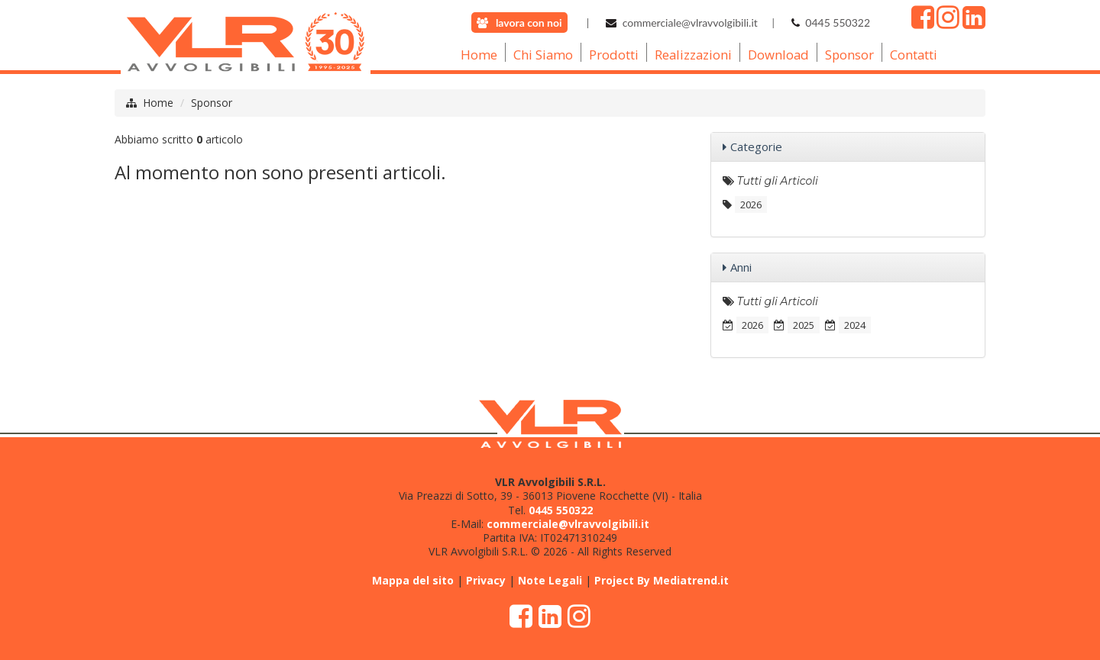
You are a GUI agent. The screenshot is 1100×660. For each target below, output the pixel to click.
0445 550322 (837, 22)
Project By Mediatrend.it (661, 580)
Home (158, 102)
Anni (741, 267)
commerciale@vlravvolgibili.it (690, 22)
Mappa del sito (413, 580)
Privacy (486, 580)
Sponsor (211, 102)
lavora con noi (529, 22)
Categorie (756, 146)
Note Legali (550, 580)
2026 (751, 204)
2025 (803, 325)
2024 (854, 325)
